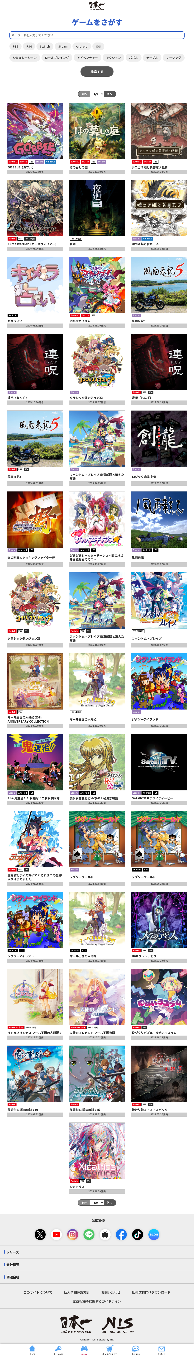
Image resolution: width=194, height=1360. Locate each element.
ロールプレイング (57, 57)
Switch (45, 46)
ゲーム (84, 1349)
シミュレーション (25, 57)
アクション (113, 57)
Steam (63, 46)
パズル (133, 57)
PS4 (29, 46)
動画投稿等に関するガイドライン (97, 1301)
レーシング (173, 57)
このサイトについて (37, 1292)
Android (82, 46)
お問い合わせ (110, 1292)
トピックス (58, 1349)
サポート (161, 1349)
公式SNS (135, 1349)
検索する (97, 71)
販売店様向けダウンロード (151, 1292)
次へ (109, 94)
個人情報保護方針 (77, 1292)
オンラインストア (110, 1349)
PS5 (15, 46)
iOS (98, 46)
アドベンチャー (87, 57)
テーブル (152, 57)
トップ (32, 1349)
